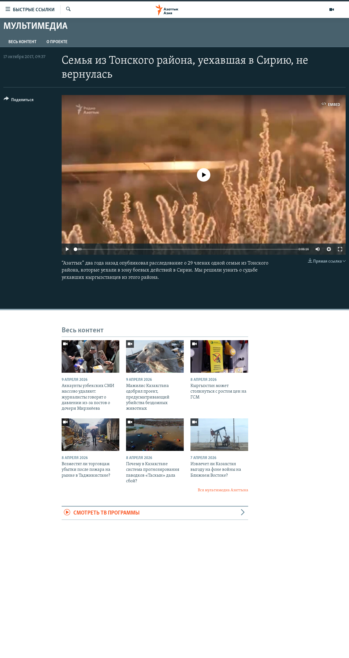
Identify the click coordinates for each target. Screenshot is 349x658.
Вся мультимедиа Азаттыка (223, 490)
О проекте (57, 42)
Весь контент (22, 42)
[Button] (19, 100)
